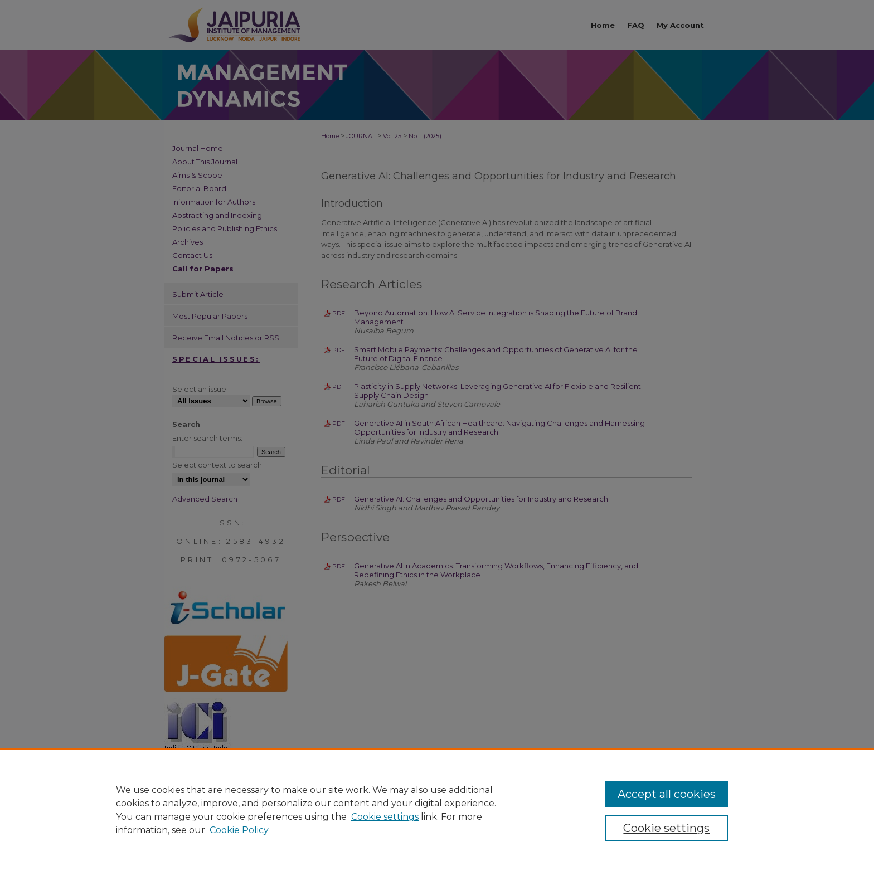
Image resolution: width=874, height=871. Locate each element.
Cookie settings (385, 816)
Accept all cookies (667, 794)
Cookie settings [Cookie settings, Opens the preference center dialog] (666, 828)
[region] (437, 809)
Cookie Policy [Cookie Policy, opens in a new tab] (239, 830)
